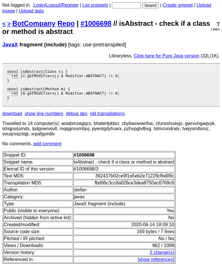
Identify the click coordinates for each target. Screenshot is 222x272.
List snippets (95, 5)
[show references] (156, 265)
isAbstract (32, 72)
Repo (66, 23)
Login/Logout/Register (56, 5)
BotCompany (34, 23)
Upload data (31, 10)
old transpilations (107, 119)
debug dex (77, 119)
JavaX (10, 44)
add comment (48, 149)
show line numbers (44, 119)
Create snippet (178, 5)
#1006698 (96, 23)
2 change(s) (162, 258)
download (12, 119)
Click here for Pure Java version (166, 55)
